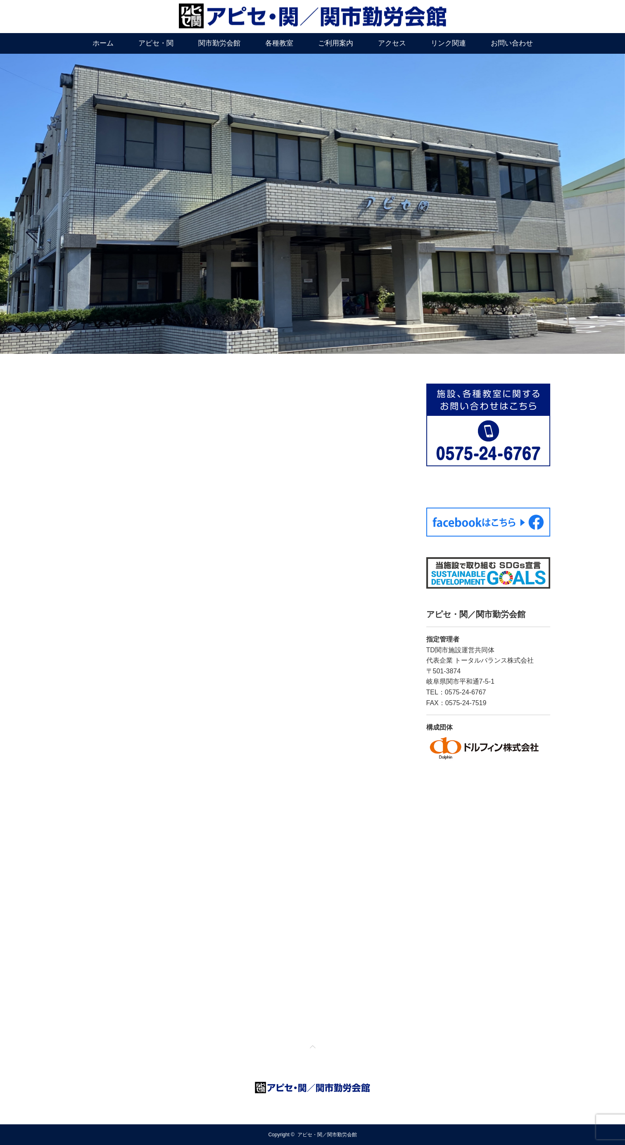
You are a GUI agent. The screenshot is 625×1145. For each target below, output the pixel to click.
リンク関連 (448, 43)
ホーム (103, 43)
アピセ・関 (155, 43)
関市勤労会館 (219, 43)
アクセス (392, 43)
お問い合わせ (512, 43)
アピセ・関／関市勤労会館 (327, 1135)
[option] (312, 204)
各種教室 (279, 43)
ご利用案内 (335, 43)
